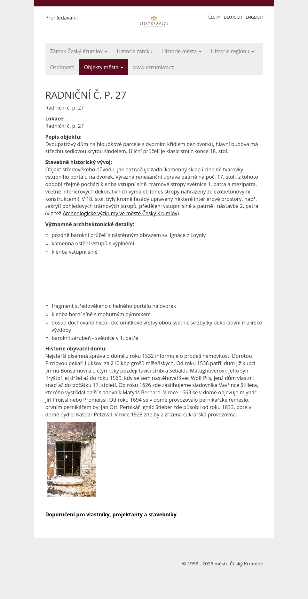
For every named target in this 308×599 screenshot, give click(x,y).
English (254, 17)
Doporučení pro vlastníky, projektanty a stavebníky (111, 514)
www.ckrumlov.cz (153, 67)
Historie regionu (232, 51)
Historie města (181, 51)
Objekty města (103, 67)
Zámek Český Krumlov (78, 51)
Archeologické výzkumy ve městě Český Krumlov (120, 213)
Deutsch (233, 17)
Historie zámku (135, 51)
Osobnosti (62, 67)
